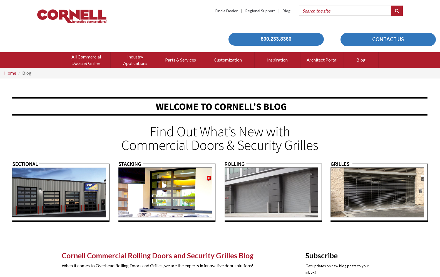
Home (10, 72)
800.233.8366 (276, 39)
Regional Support (260, 10)
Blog (286, 10)
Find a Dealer (226, 10)
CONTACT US (388, 39)
